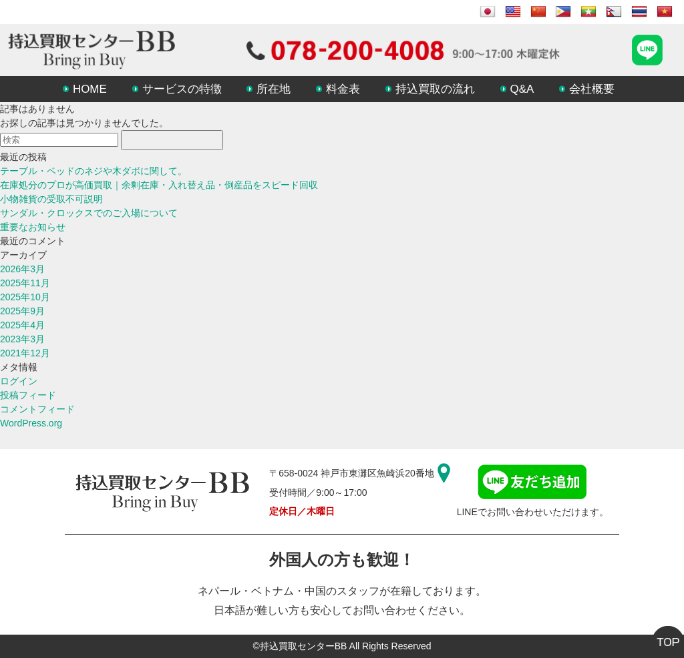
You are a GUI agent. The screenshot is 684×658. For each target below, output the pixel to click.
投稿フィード (28, 395)
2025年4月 (22, 325)
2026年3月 (22, 269)
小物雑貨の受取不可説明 (51, 199)
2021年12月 (25, 353)
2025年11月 (25, 283)
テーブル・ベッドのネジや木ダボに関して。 (93, 171)
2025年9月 (22, 311)
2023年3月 (22, 339)
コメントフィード (37, 409)
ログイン (18, 381)
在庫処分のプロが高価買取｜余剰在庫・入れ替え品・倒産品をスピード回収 (159, 185)
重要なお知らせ (32, 227)
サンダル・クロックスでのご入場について (89, 213)
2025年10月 (25, 297)
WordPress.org (31, 423)
